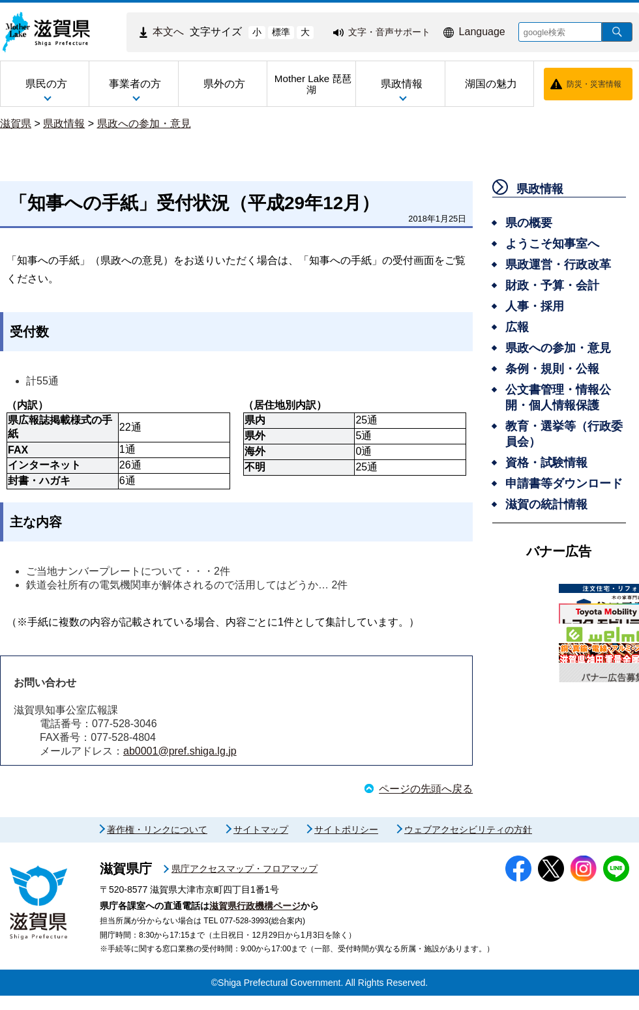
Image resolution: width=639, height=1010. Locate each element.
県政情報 (64, 123)
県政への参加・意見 (144, 123)
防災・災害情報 (594, 84)
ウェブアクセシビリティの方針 (468, 844)
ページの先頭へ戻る (426, 788)
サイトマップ (260, 844)
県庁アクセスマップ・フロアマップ (244, 883)
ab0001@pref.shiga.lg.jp (180, 751)
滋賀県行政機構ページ (255, 920)
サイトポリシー (346, 844)
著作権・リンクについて (157, 844)
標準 (281, 32)
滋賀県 (15, 123)
